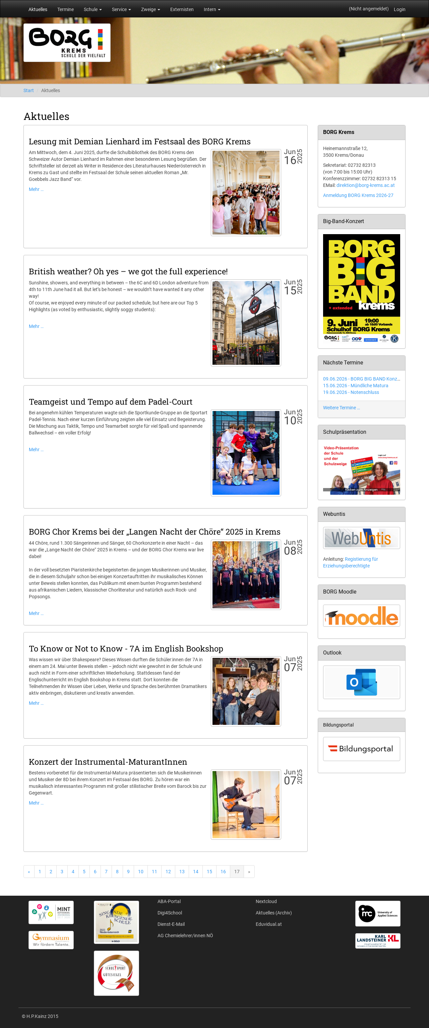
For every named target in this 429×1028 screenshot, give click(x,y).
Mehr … (36, 189)
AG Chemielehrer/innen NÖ (185, 935)
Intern (212, 9)
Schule (93, 9)
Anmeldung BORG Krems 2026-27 (358, 195)
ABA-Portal (169, 901)
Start (28, 90)
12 (168, 871)
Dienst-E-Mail (171, 924)
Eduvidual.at (269, 924)
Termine (65, 9)
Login (400, 9)
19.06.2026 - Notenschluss (351, 392)
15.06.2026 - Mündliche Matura (355, 385)
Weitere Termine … (341, 407)
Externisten (182, 9)
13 (182, 871)
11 (154, 871)
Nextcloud (266, 901)
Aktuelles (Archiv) (274, 912)
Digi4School (170, 912)
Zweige (150, 9)
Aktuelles (37, 9)
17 (237, 871)
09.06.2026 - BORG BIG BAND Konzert (363, 379)
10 (140, 871)
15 (209, 871)
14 (195, 871)
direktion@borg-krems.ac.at (365, 185)
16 (223, 871)
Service (121, 9)
